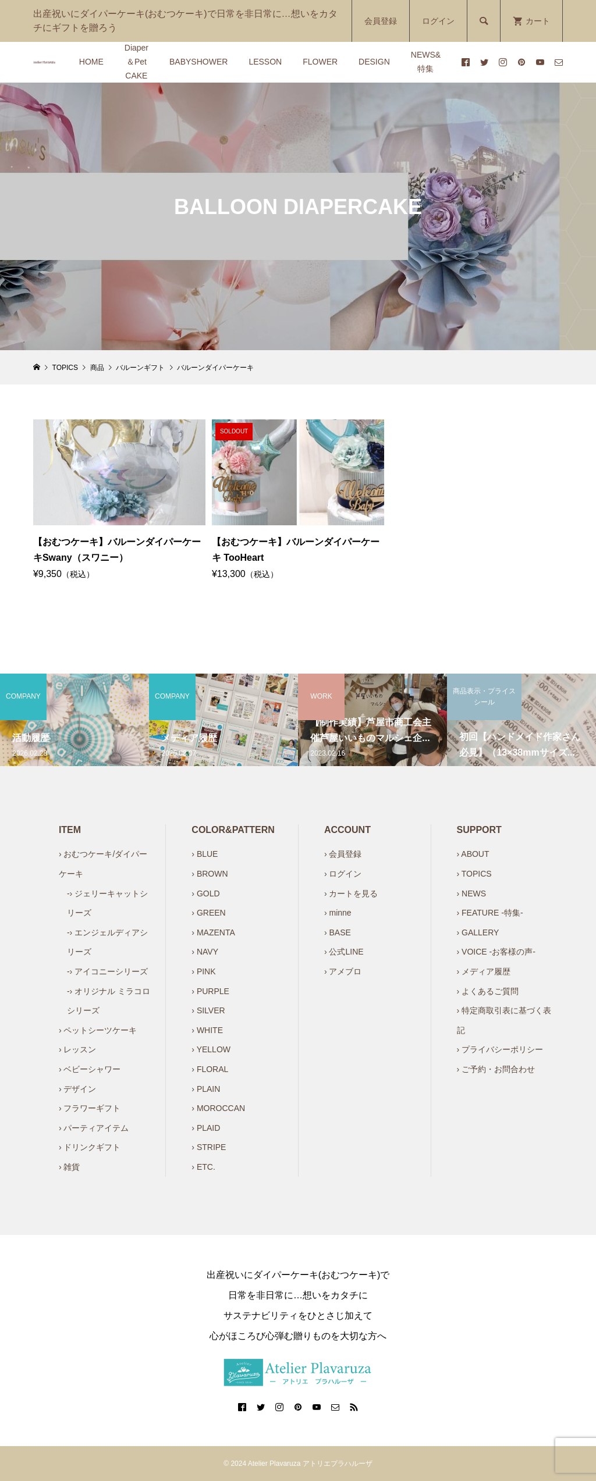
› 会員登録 (343, 854)
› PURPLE (210, 991)
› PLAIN (205, 1089)
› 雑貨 (69, 1167)
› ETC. (203, 1167)
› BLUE (204, 854)
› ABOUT (473, 854)
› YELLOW (210, 1049)
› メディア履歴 (484, 971)
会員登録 (380, 21)
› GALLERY (478, 932)
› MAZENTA (213, 932)
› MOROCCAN (218, 1108)
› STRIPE (208, 1147)
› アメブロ (343, 971)
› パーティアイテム (94, 1128)
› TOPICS (474, 873)
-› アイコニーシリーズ (107, 971)
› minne (338, 912)
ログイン (438, 21)
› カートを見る (351, 893)
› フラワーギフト (90, 1108)
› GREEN (208, 912)
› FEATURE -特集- (490, 912)
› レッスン (78, 1049)
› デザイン (78, 1089)
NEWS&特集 (426, 61)
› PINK (203, 971)
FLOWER (320, 61)
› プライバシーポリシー (500, 1049)
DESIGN (374, 61)
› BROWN (209, 873)
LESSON (265, 61)
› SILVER (208, 1010)
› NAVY (204, 951)
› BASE (337, 932)
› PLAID (205, 1128)
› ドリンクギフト (90, 1147)
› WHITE (207, 1030)
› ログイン (343, 873)
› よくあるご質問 (488, 991)
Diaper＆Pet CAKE (136, 61)
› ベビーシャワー (90, 1069)
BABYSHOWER (198, 61)
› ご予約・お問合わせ (496, 1069)
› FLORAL (209, 1069)
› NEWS (472, 893)
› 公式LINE (344, 951)
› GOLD (205, 893)
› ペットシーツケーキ (98, 1030)
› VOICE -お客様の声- (496, 951)
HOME (91, 61)
